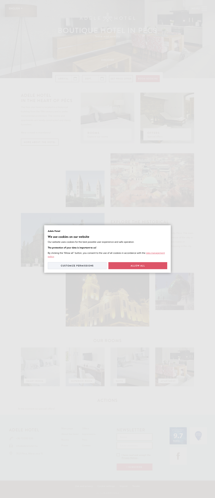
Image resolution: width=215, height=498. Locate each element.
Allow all (138, 265)
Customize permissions (77, 265)
